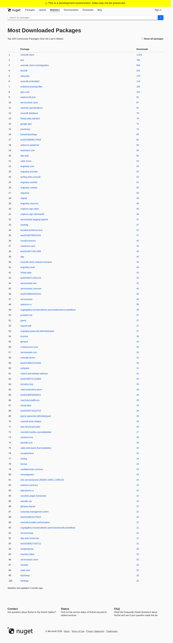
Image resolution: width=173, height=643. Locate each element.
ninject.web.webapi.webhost (34, 373)
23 (137, 469)
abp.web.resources (30, 538)
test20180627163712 (31, 543)
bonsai (24, 464)
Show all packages (152, 39)
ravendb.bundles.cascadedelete (36, 432)
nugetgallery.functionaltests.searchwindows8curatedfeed (48, 528)
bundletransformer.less (32, 230)
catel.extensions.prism (31, 389)
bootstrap (25, 575)
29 (137, 395)
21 (137, 522)
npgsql (24, 198)
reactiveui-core (28, 150)
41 (137, 283)
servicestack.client (29, 559)
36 (137, 336)
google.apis (26, 124)
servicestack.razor (29, 102)
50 (137, 187)
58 (137, 145)
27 (137, 432)
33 (137, 347)
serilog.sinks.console (31, 177)
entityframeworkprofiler (32, 87)
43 (137, 272)
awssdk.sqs (26, 501)
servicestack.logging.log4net (34, 219)
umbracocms (27, 437)
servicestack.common (31, 288)
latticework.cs (27, 490)
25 (137, 453)
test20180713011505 (31, 251)
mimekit (24, 565)
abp (22, 257)
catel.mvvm (26, 161)
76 (137, 118)
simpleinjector (27, 549)
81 (137, 108)
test (22, 60)
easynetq (25, 76)
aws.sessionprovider (30, 427)
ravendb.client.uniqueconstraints (36, 262)
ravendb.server (28, 358)
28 (137, 421)
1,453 (139, 55)
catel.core (25, 570)
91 (137, 97)
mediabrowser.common (32, 469)
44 (137, 257)
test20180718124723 (31, 411)
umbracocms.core (29, 347)
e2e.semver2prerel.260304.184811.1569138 (42, 480)
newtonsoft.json (28, 97)
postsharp (25, 129)
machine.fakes (28, 554)
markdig (24, 225)
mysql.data (26, 405)
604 (138, 65)
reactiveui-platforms (30, 400)
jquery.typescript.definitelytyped (36, 416)
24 (137, 458)
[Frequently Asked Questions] (117, 608)
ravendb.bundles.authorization (35, 522)
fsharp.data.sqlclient (30, 118)
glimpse (24, 342)
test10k (24, 70)
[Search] (160, 17)
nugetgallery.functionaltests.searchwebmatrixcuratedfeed (48, 310)
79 (137, 113)
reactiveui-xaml (28, 246)
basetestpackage (29, 134)
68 (137, 134)
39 (137, 304)
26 (137, 437)
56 (137, 156)
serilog (24, 458)
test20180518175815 (31, 517)
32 (137, 358)
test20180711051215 (31, 278)
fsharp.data (26, 272)
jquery (24, 320)
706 (138, 60)
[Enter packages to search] (83, 17)
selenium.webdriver (30, 145)
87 (137, 102)
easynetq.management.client (35, 512)
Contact (13, 608)
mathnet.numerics (29, 485)
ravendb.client (27, 55)
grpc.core (25, 92)
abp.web (25, 156)
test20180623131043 (31, 363)
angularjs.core (27, 166)
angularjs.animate (29, 171)
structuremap (27, 533)
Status (65, 608)
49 (137, 198)
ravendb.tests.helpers (31, 421)
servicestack (27, 299)
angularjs (25, 193)
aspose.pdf (26, 326)
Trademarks (112, 631)
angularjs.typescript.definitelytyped (37, 331)
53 (137, 161)
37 (137, 315)
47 (137, 219)
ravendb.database (29, 113)
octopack (25, 368)
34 (137, 342)
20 (137, 549)
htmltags (25, 581)
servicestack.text (29, 283)
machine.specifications (32, 108)
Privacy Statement (95, 631)
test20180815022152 (31, 294)
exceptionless (27, 453)
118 (138, 81)
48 (137, 214)
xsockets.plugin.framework (33, 496)
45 (137, 241)
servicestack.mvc (29, 352)
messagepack (27, 474)
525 (138, 70)
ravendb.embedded (30, 81)
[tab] (30, 10)
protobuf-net (26, 315)
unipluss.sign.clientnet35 (32, 214)
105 (138, 87)
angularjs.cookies (29, 187)
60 (137, 140)
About (67, 631)
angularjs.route (28, 267)
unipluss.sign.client (30, 209)
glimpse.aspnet (28, 506)
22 (137, 496)
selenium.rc (26, 304)
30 (137, 379)
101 (138, 92)
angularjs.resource (30, 203)
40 (137, 288)
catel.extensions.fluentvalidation (36, 448)
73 (137, 124)
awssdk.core (27, 442)
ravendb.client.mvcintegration (35, 65)
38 (137, 310)
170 (138, 76)
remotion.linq (27, 384)
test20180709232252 (31, 235)
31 (137, 368)
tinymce (24, 336)
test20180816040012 (31, 395)
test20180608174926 (31, 140)
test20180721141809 (31, 379)
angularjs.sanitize (29, 182)
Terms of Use (78, 631)
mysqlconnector (28, 241)
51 (137, 182)
